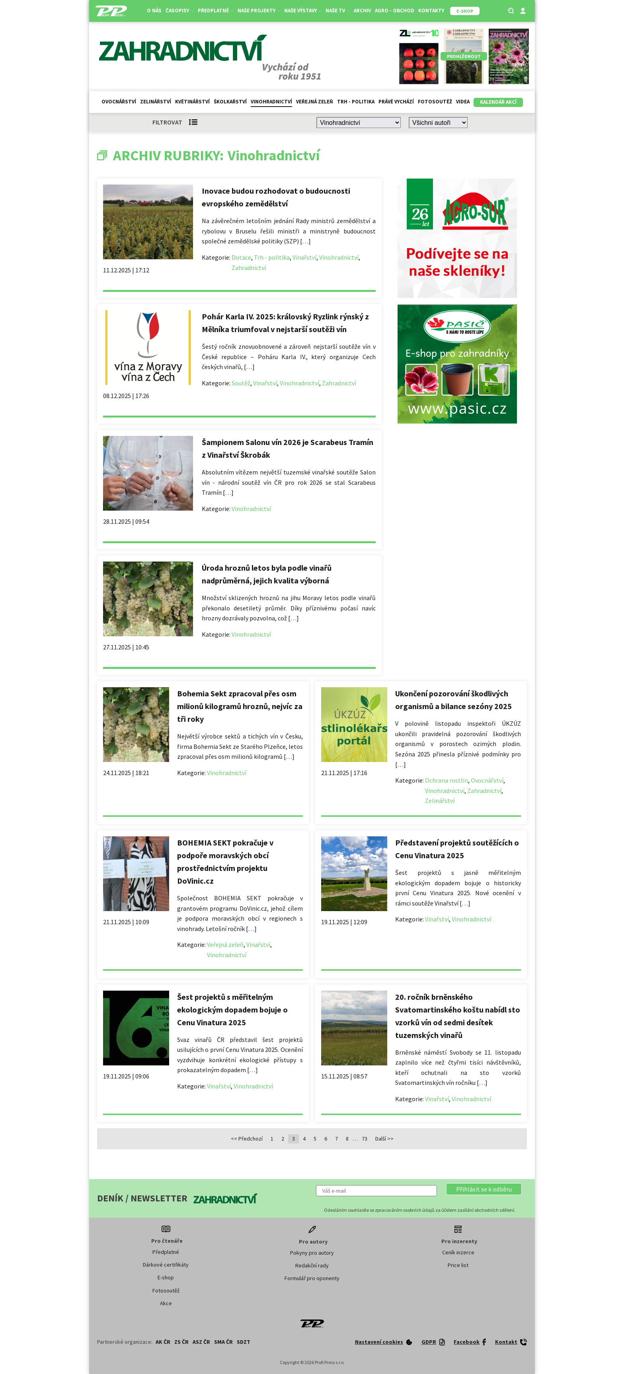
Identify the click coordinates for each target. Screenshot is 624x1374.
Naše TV (338, 10)
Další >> (384, 1138)
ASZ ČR (201, 1341)
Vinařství (304, 257)
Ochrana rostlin (446, 780)
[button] (484, 1189)
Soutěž (241, 383)
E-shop (166, 1277)
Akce (166, 1303)
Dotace (241, 257)
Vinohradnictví (271, 101)
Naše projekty (259, 10)
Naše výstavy (303, 10)
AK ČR (163, 1341)
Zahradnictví (249, 268)
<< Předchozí (247, 1138)
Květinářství (192, 101)
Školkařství (230, 101)
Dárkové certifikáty (166, 1264)
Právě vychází (396, 101)
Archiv (362, 10)
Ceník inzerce (458, 1252)
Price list (458, 1265)
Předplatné (216, 10)
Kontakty (431, 10)
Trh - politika (355, 101)
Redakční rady (312, 1265)
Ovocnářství (118, 101)
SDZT (243, 1341)
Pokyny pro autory (312, 1252)
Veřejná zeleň (314, 101)
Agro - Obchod (394, 10)
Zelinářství (155, 101)
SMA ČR (223, 1341)
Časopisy (180, 10)
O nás (154, 10)
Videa (463, 101)
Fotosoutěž (435, 101)
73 (364, 1138)
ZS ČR (181, 1341)
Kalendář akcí (498, 102)
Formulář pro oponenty (312, 1278)
